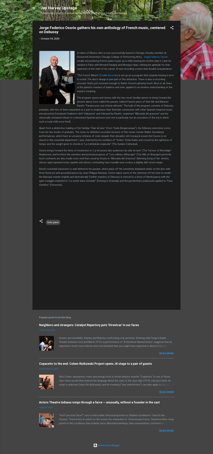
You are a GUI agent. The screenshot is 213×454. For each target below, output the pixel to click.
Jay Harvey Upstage (58, 8)
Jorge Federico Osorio (155, 56)
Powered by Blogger (106, 445)
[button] (172, 28)
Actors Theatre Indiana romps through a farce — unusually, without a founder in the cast (99, 402)
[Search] (179, 9)
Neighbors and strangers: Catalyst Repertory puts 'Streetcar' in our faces (89, 325)
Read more (166, 353)
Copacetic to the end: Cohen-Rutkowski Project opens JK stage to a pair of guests (95, 363)
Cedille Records (108, 75)
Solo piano (53, 222)
